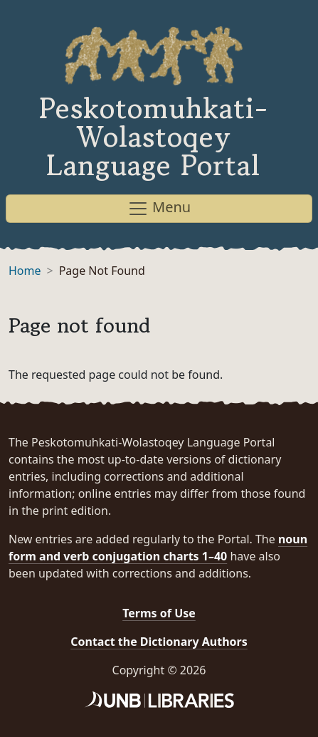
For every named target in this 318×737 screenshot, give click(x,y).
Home (25, 270)
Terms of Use (159, 613)
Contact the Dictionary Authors (159, 641)
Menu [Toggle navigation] (159, 208)
